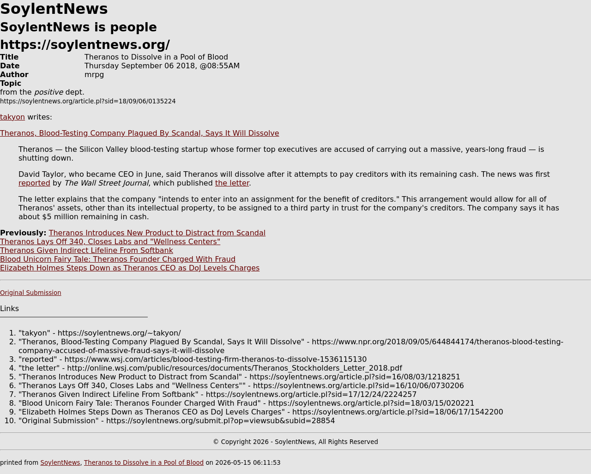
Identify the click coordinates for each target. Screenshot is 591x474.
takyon (12, 117)
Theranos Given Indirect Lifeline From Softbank (86, 250)
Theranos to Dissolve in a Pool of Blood (144, 462)
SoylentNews (60, 462)
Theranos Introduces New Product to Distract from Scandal (157, 232)
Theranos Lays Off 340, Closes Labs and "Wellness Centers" (110, 241)
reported (34, 183)
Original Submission (30, 292)
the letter (232, 183)
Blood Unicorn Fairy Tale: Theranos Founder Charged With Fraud (117, 259)
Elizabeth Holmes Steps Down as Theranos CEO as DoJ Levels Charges (129, 268)
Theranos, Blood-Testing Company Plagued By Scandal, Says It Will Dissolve (139, 133)
